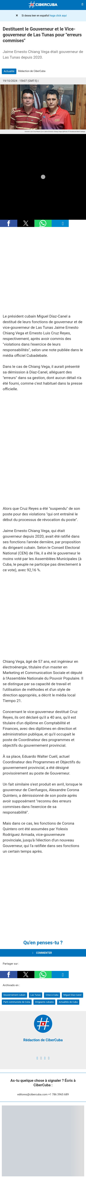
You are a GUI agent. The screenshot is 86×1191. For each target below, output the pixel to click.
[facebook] (37, 1058)
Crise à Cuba (52, 995)
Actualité (9, 71)
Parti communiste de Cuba (16, 1002)
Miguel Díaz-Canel (72, 995)
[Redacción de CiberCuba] (43, 1031)
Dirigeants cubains (44, 1002)
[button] (8, 223)
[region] (43, 270)
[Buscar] (82, 5)
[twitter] (41, 1058)
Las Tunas (35, 995)
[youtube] (48, 1058)
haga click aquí (58, 15)
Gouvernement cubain (14, 995)
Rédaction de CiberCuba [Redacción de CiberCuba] (43, 1040)
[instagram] (44, 1058)
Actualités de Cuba (68, 1002)
